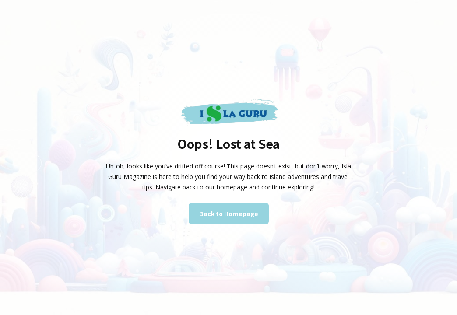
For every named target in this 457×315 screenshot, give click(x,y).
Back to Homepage (228, 213)
